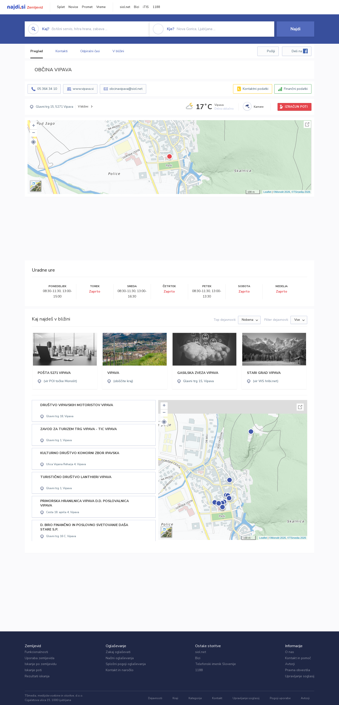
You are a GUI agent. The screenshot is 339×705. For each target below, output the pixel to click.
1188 (156, 7)
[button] (33, 142)
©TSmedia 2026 (300, 191)
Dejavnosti (155, 698)
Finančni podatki (296, 89)
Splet (61, 7)
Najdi (295, 29)
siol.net (125, 7)
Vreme (101, 7)
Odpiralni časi (90, 51)
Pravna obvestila (297, 670)
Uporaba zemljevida (39, 658)
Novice (73, 7)
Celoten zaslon (307, 124)
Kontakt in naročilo (119, 670)
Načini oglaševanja (120, 658)
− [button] (33, 133)
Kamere (258, 107)
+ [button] (33, 126)
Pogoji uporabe (280, 698)
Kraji (175, 698)
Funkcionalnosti (36, 652)
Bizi (136, 7)
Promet (87, 7)
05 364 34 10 (47, 89)
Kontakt (217, 698)
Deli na (300, 51)
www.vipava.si (83, 89)
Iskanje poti (33, 670)
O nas (289, 652)
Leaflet (267, 191)
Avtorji (290, 664)
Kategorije (195, 698)
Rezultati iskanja (37, 676)
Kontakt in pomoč (298, 658)
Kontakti (61, 51)
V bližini (118, 51)
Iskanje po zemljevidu (40, 664)
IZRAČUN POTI (296, 107)
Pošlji (271, 51)
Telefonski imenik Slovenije (215, 664)
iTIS (146, 7)
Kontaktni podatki (255, 89)
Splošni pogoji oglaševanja (126, 664)
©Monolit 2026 (281, 191)
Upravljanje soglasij (299, 676)
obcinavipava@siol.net (125, 89)
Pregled (36, 51)
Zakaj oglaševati (118, 652)
